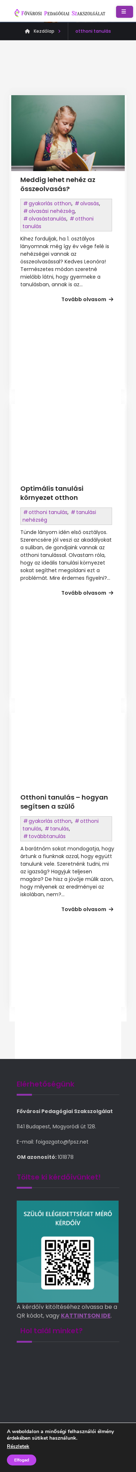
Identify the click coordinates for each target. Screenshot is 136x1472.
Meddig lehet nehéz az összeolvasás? (57, 184)
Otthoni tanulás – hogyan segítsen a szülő (64, 802)
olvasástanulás (47, 218)
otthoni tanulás (48, 512)
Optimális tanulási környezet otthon (51, 493)
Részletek (18, 1446)
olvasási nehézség (52, 211)
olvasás (89, 203)
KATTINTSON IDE (86, 1315)
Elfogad (21, 1460)
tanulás (59, 828)
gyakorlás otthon (50, 203)
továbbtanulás (47, 836)
